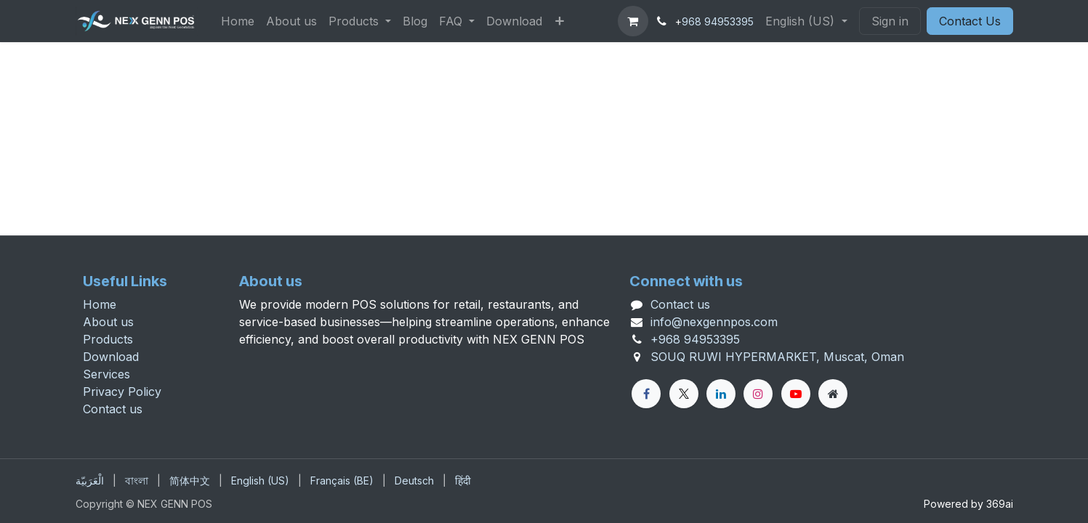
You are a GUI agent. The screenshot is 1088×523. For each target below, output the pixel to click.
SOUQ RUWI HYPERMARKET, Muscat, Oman (777, 356)
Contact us (112, 409)
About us (108, 322)
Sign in (889, 21)
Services (106, 374)
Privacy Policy (122, 391)
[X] (683, 393)
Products (108, 339)
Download (111, 356)
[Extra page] (832, 393)
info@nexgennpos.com (714, 322)
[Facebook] (646, 393)
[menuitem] (237, 21)
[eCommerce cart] (633, 21)
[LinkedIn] (721, 393)
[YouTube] (795, 393)
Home (99, 304)
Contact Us (970, 21)
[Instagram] (758, 393)
